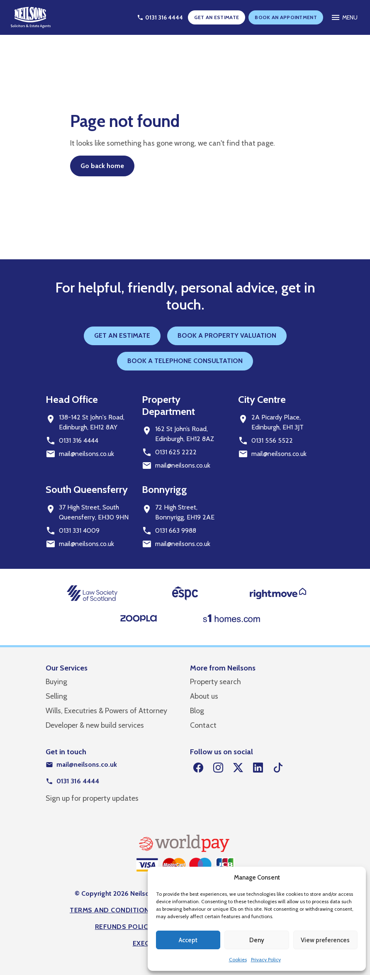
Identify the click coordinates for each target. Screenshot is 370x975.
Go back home (102, 166)
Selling (56, 696)
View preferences (325, 940)
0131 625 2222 (176, 452)
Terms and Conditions (111, 910)
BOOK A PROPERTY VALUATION (227, 335)
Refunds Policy (123, 927)
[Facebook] (198, 768)
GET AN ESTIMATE (216, 17)
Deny (256, 940)
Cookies (238, 959)
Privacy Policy (266, 959)
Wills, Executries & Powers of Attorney (106, 710)
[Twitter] (238, 768)
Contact (203, 725)
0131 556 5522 (272, 440)
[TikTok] (278, 768)
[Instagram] (218, 768)
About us (204, 696)
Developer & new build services (95, 725)
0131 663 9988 (175, 530)
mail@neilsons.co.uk (86, 454)
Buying (56, 681)
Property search (215, 681)
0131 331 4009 (79, 530)
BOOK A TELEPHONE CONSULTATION (185, 361)
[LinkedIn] (258, 768)
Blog (197, 710)
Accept (188, 940)
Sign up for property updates (92, 798)
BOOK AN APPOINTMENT (286, 17)
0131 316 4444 (78, 440)
